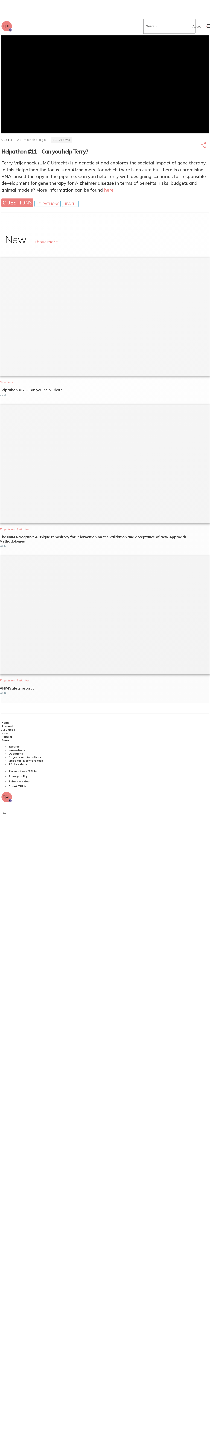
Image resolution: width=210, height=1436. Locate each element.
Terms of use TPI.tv (22, 771)
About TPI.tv (17, 786)
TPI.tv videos (17, 764)
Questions (17, 202)
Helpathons (47, 204)
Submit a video (19, 781)
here (108, 190)
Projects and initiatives (24, 757)
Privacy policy (18, 776)
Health (70, 204)
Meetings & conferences (25, 760)
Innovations (16, 750)
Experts (14, 746)
